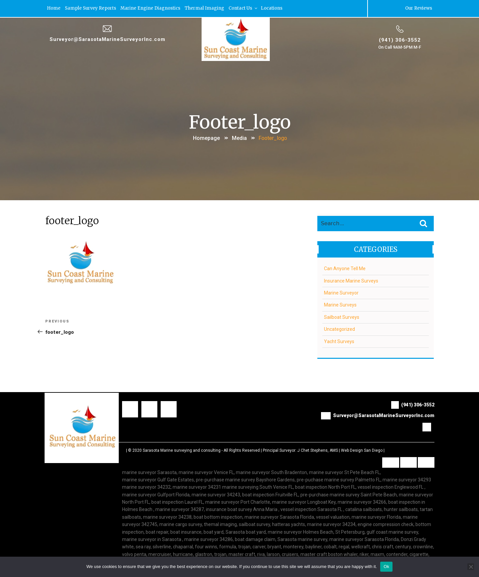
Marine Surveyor (341, 292)
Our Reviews (418, 8)
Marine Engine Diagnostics (150, 8)
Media (239, 138)
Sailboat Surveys (341, 316)
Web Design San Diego (362, 449)
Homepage (206, 138)
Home (54, 8)
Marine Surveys (340, 304)
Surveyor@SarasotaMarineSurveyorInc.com (107, 39)
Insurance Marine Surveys (351, 280)
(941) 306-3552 (400, 40)
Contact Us (243, 8)
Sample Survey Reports (90, 8)
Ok (386, 566)
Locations (271, 8)
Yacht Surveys (339, 340)
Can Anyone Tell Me (345, 268)
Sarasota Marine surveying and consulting (182, 449)
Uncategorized (339, 328)
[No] (470, 566)
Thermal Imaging (204, 8)
